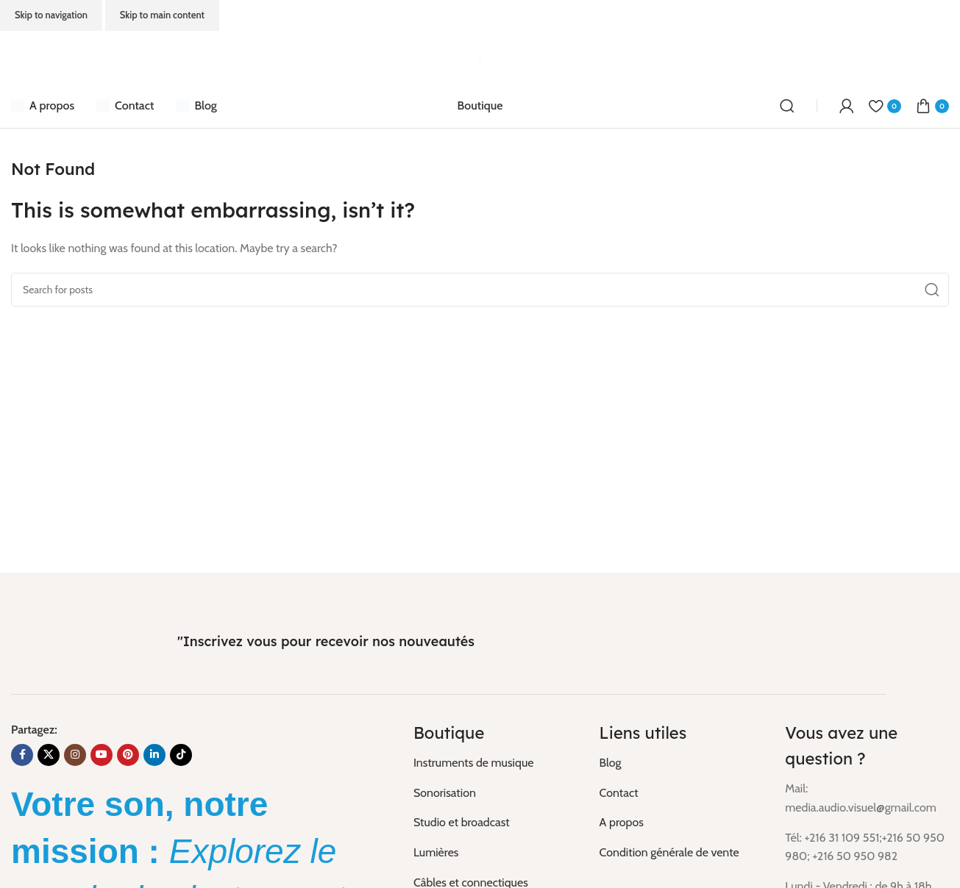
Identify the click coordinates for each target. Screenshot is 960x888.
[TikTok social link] (181, 755)
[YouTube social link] (101, 755)
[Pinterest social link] (128, 755)
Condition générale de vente (669, 852)
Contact (619, 793)
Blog (611, 763)
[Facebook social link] (22, 755)
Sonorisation (444, 793)
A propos (622, 822)
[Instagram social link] (75, 755)
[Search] (787, 106)
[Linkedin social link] (154, 755)
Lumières (436, 852)
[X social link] (49, 755)
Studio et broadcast (461, 822)
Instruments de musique (473, 763)
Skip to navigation (51, 15)
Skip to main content (162, 15)
